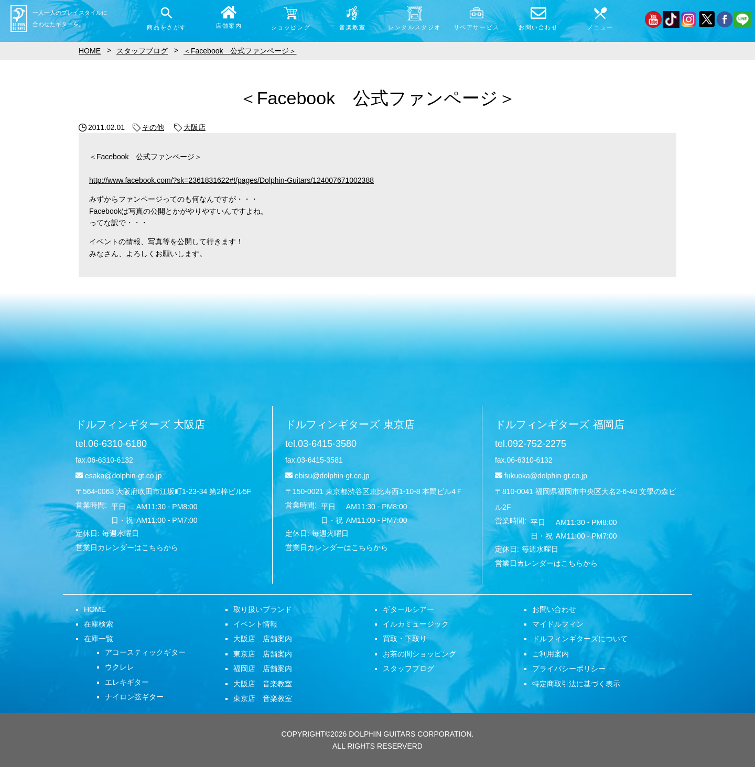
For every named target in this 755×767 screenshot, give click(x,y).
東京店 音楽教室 (262, 698)
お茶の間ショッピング (419, 654)
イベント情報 (255, 624)
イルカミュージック (416, 624)
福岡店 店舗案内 (262, 668)
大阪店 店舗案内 (262, 638)
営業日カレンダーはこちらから (127, 547)
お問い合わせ (554, 609)
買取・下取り (405, 638)
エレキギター (127, 682)
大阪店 (190, 127)
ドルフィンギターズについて (580, 638)
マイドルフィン (558, 624)
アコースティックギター (145, 652)
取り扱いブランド (262, 609)
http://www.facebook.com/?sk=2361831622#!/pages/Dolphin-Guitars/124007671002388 (231, 180)
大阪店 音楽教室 (262, 684)
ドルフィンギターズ (140, 424)
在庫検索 (98, 624)
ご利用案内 (550, 654)
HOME (95, 609)
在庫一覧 (98, 638)
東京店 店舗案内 (262, 654)
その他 (148, 127)
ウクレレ (119, 667)
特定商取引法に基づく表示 (576, 684)
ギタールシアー (408, 609)
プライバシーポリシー (569, 668)
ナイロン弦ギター (134, 697)
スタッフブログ (408, 668)
